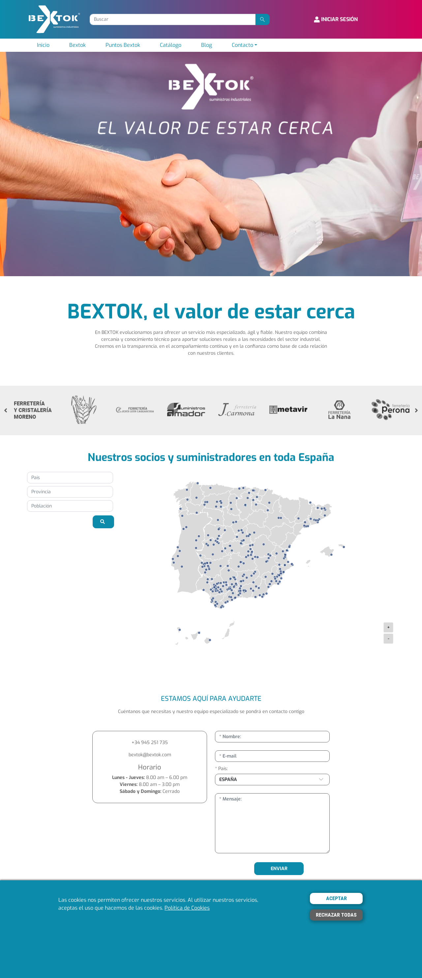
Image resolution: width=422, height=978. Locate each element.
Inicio (43, 45)
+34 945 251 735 (150, 742)
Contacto (242, 45)
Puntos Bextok (123, 45)
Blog (206, 45)
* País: (221, 769)
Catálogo (170, 45)
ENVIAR (279, 868)
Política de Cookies (187, 907)
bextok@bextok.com (150, 755)
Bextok (77, 45)
